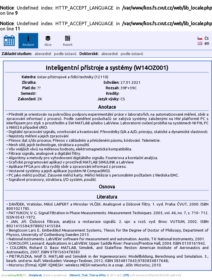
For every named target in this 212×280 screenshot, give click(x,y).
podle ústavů (65, 54)
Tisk (84, 275)
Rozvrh (67, 40)
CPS (126, 275)
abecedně (43, 54)
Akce (48, 40)
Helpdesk (35, 275)
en (206, 43)
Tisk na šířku (97, 275)
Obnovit (75, 275)
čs (206, 38)
